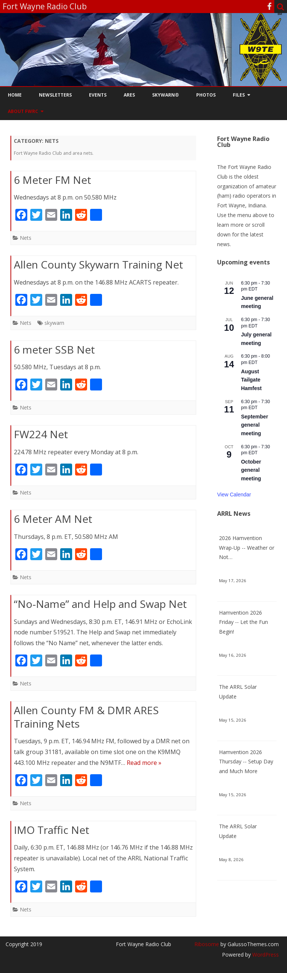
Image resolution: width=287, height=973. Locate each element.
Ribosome (206, 944)
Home (15, 95)
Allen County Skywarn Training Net (98, 264)
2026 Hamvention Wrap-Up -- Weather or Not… (246, 547)
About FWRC (23, 111)
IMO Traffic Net (51, 830)
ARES (129, 95)
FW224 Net (41, 434)
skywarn (54, 322)
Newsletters (55, 95)
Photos (206, 95)
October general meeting (251, 470)
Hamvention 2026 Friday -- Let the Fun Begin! (243, 622)
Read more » (144, 763)
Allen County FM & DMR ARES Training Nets (86, 717)
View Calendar (234, 495)
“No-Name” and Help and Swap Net (100, 604)
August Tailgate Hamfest (251, 379)
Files (239, 95)
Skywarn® (165, 95)
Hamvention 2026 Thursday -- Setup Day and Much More (246, 761)
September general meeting (254, 425)
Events (98, 95)
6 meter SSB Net (54, 349)
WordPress (265, 954)
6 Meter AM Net (53, 519)
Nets (25, 237)
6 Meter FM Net (52, 180)
